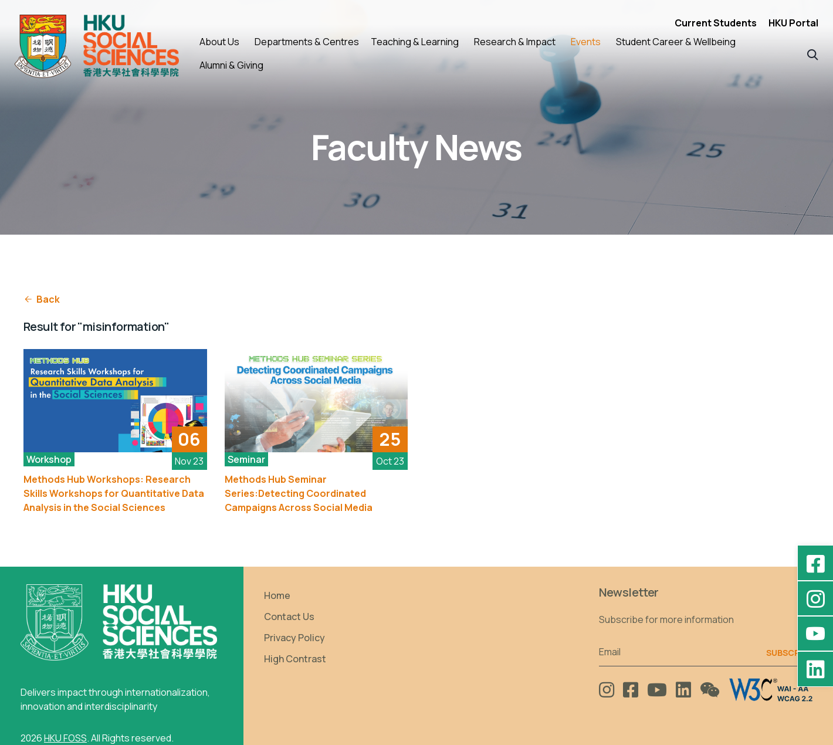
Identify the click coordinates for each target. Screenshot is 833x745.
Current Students (716, 22)
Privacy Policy (294, 637)
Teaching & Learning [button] (415, 41)
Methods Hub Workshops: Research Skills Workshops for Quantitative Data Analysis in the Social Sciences (113, 493)
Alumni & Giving (231, 65)
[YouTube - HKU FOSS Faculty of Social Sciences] (815, 633)
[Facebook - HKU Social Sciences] (815, 563)
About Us (219, 41)
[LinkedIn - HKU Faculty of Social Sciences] (815, 668)
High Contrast (295, 658)
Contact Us (289, 616)
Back (41, 299)
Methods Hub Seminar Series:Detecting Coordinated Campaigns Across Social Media (299, 493)
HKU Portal (793, 22)
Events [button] (586, 41)
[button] (812, 53)
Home (277, 595)
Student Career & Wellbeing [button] (676, 41)
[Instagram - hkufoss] (815, 598)
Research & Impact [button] (515, 41)
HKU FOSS (65, 738)
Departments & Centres (307, 41)
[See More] (115, 400)
